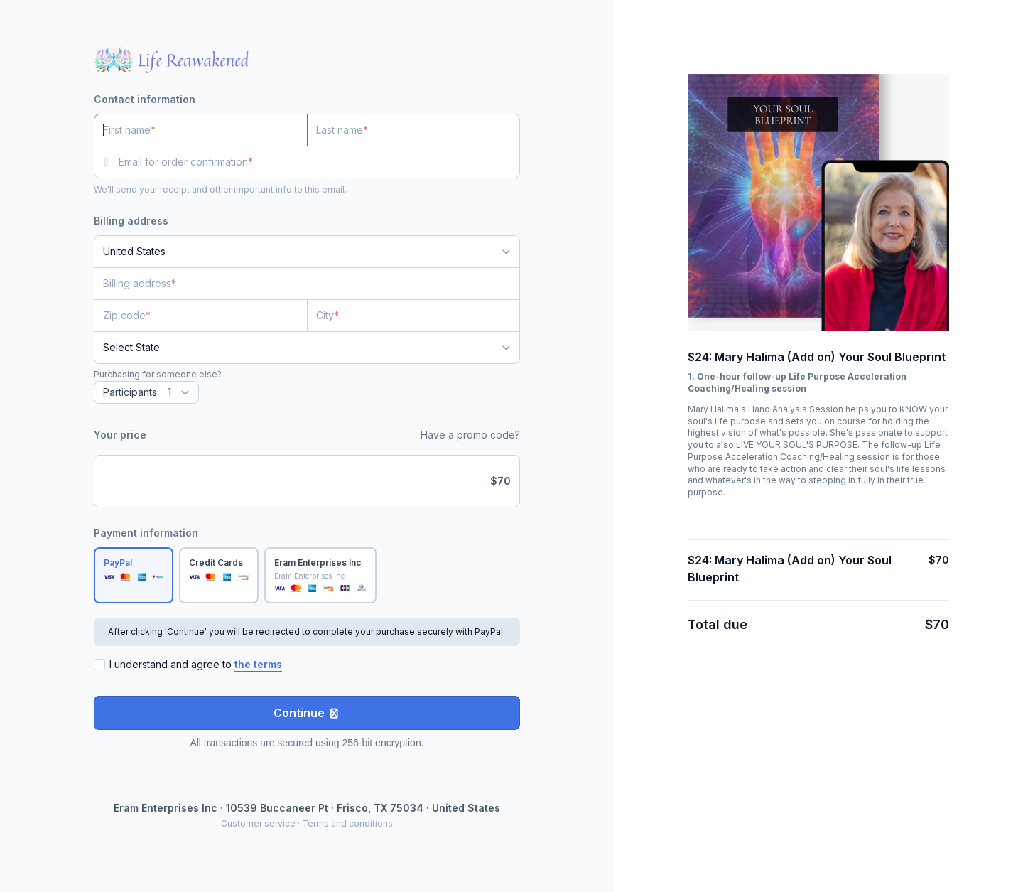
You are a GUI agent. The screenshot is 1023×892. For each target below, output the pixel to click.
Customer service (258, 823)
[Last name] (414, 130)
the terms (258, 664)
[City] (414, 315)
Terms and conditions (347, 823)
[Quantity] (146, 392)
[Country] (306, 251)
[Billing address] (298, 283)
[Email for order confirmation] (319, 162)
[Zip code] (200, 315)
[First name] (200, 130)
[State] (306, 347)
